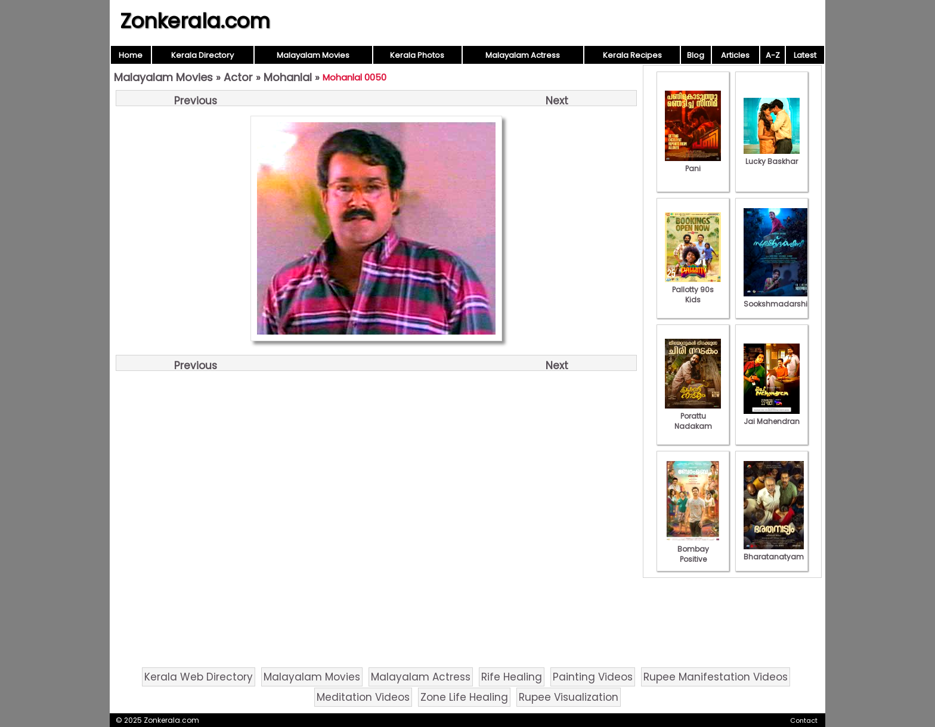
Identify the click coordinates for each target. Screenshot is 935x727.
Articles (735, 55)
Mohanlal (288, 77)
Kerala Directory (202, 55)
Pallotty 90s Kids (693, 289)
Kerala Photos (417, 55)
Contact (804, 720)
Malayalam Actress (522, 55)
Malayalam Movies (313, 55)
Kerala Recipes (632, 55)
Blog (695, 55)
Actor (238, 77)
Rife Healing (511, 677)
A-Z (773, 55)
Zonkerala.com (195, 21)
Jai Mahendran (772, 416)
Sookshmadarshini (779, 299)
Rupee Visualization (568, 697)
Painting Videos (593, 677)
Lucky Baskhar (772, 156)
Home (131, 55)
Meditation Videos (363, 697)
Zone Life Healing (464, 697)
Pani (693, 163)
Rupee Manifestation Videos (715, 677)
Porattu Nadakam (693, 416)
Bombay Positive (693, 549)
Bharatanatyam (774, 552)
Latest (805, 55)
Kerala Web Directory (198, 677)
